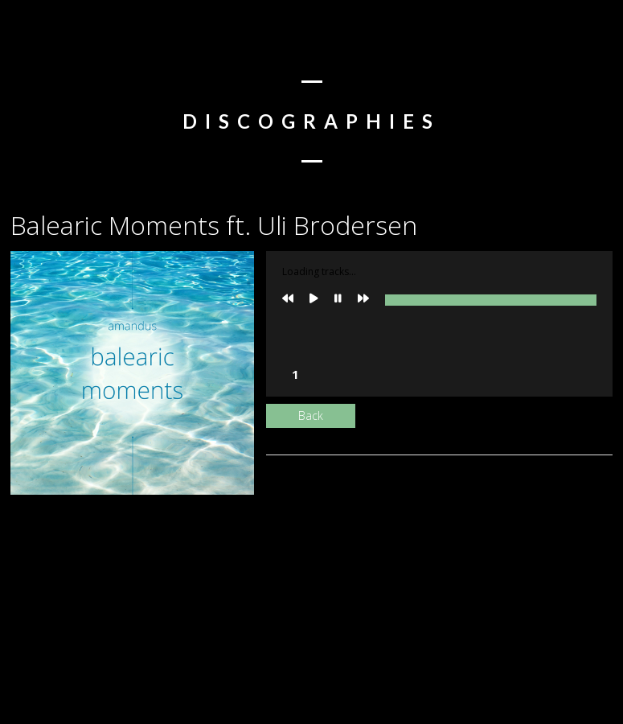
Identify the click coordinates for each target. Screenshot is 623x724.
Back (310, 415)
